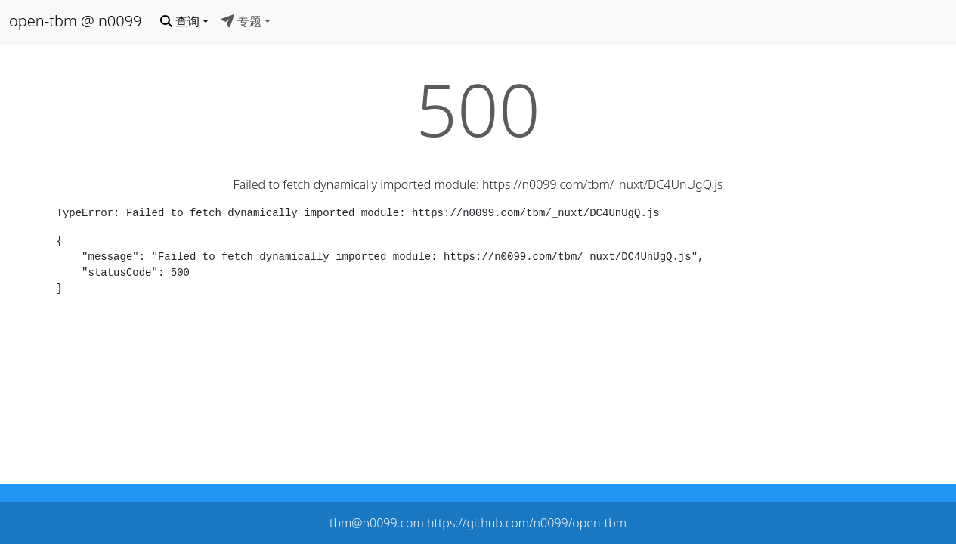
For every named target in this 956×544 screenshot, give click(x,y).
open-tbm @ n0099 (75, 21)
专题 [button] (241, 21)
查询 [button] (180, 21)
